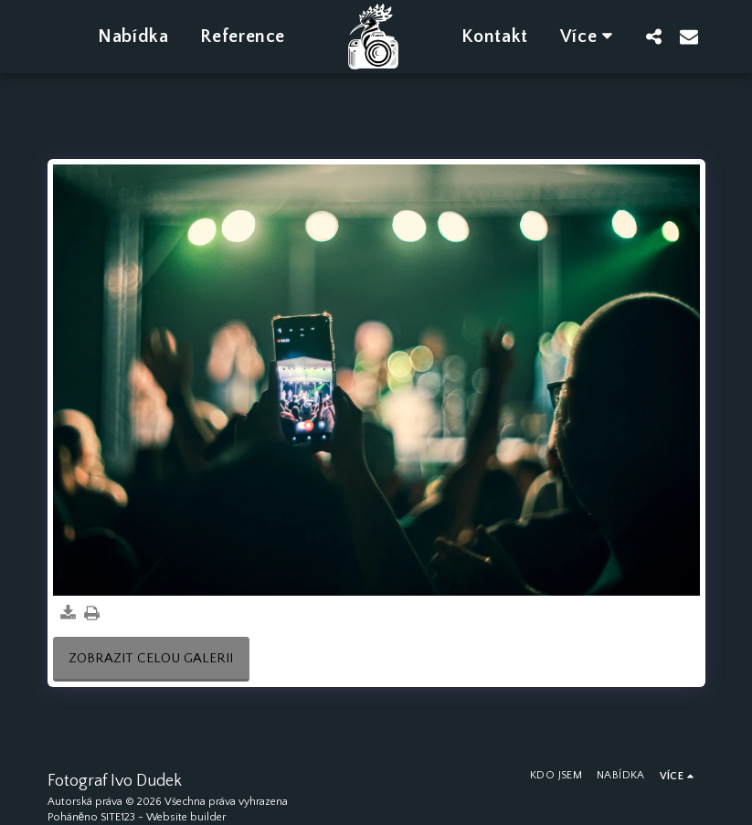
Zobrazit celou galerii (151, 658)
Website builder (186, 817)
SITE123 (118, 817)
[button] (654, 36)
